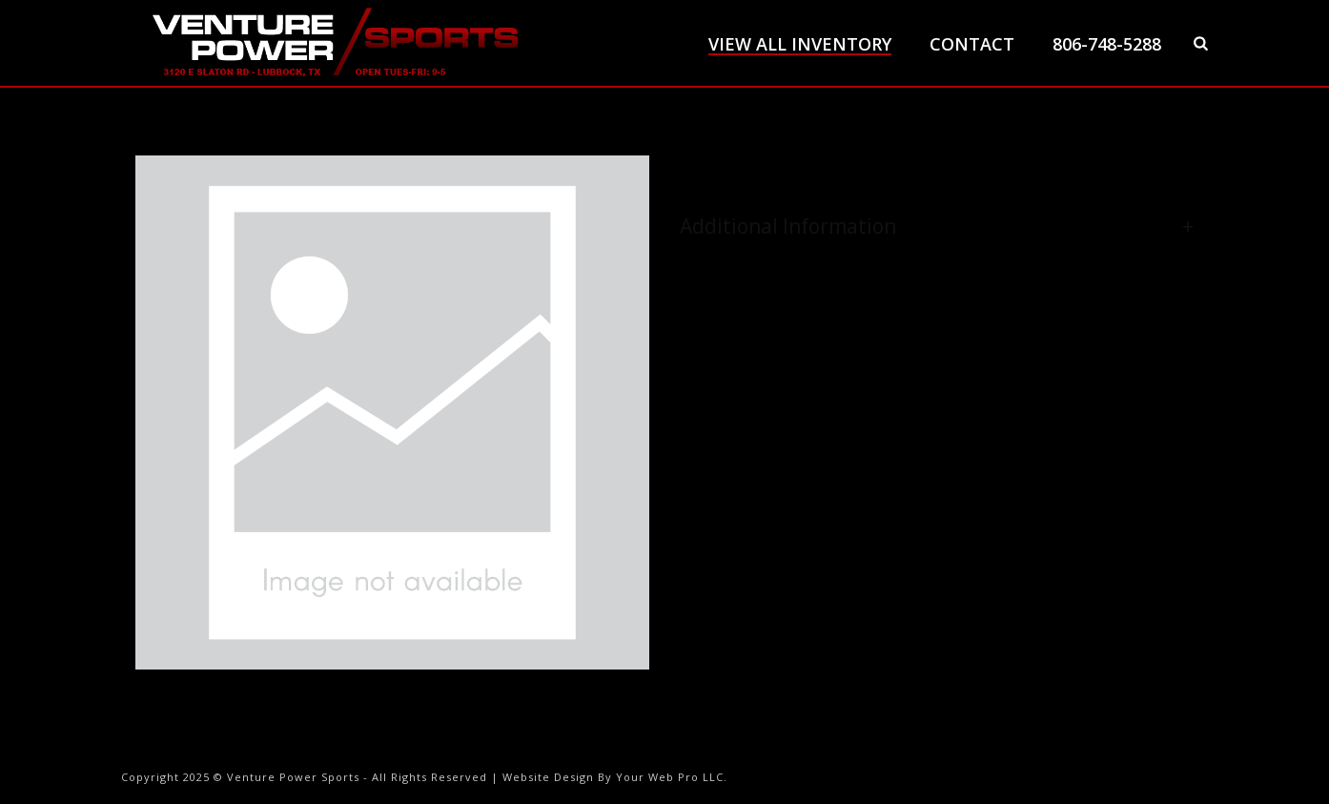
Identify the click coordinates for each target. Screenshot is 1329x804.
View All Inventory (799, 43)
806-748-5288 (1107, 43)
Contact (972, 43)
